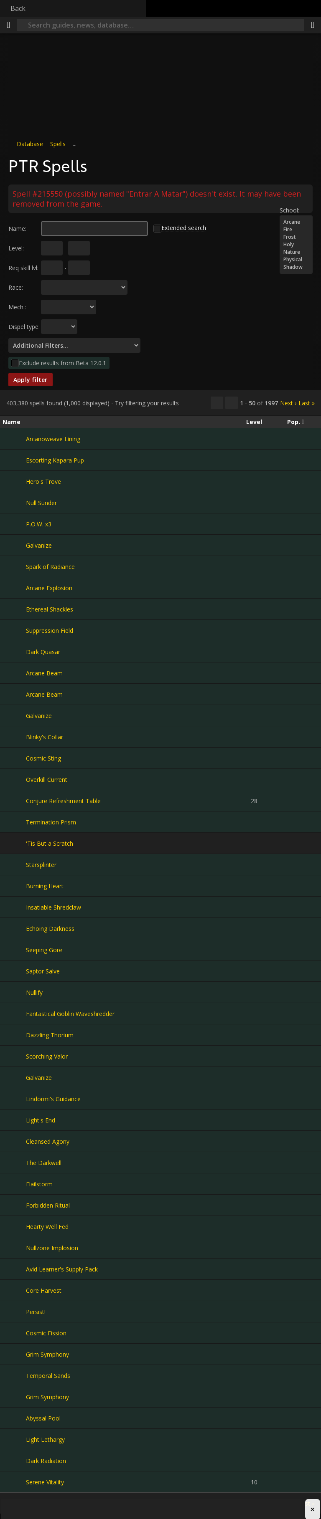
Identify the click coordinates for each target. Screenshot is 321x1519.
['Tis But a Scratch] (14, 843)
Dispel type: (24, 327)
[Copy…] (217, 403)
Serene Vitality (45, 1482)
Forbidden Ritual (48, 1205)
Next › (288, 403)
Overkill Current (46, 780)
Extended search (183, 228)
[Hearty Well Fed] (14, 1226)
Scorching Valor (47, 1056)
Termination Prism (51, 822)
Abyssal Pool (43, 1418)
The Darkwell (43, 1163)
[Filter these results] (231, 403)
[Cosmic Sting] (14, 758)
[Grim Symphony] (14, 1354)
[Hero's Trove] (14, 481)
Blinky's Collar (44, 737)
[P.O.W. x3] (14, 524)
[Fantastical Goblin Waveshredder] (14, 1013)
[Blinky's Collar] (14, 737)
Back (17, 8)
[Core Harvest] (14, 1290)
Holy (296, 244)
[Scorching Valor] (14, 1056)
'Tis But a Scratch (49, 843)
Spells (58, 144)
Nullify (34, 992)
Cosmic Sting (43, 758)
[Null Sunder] (14, 503)
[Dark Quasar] (14, 652)
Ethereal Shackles (49, 609)
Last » (306, 403)
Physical (296, 259)
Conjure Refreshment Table (63, 801)
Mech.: (17, 307)
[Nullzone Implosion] (14, 1248)
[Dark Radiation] (14, 1460)
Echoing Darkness (50, 929)
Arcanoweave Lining (53, 439)
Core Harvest (43, 1290)
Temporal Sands (48, 1376)
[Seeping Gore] (14, 950)
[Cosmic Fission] (14, 1333)
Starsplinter (41, 865)
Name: (17, 229)
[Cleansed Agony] (14, 1141)
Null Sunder (41, 503)
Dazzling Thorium (50, 1035)
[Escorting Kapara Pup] (14, 460)
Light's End (40, 1120)
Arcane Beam (44, 673)
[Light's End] (14, 1120)
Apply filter (30, 380)
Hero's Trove (43, 481)
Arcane (296, 222)
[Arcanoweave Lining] (14, 439)
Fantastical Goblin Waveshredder (70, 1014)
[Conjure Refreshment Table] (14, 801)
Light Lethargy (45, 1439)
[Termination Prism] (14, 822)
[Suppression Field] (14, 630)
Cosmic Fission (46, 1333)
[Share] (312, 25)
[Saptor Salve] (14, 971)
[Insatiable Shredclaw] (14, 907)
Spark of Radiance (50, 567)
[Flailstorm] (14, 1184)
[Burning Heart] (14, 886)
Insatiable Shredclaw (53, 907)
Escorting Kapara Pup (55, 460)
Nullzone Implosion (52, 1248)
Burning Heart (45, 886)
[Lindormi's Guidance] (14, 1099)
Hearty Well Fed (47, 1227)
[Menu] (8, 25)
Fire (296, 229)
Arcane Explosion (49, 588)
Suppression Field (49, 630)
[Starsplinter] (14, 864)
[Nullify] (14, 992)
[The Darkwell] (14, 1162)
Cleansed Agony (47, 1141)
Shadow (296, 267)
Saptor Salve (43, 971)
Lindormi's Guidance (53, 1099)
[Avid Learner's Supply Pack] (14, 1269)
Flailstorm (39, 1184)
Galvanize (39, 545)
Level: (16, 248)
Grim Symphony (47, 1354)
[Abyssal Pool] (14, 1418)
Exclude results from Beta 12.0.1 (62, 363)
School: (289, 210)
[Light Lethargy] (14, 1439)
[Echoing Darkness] (14, 928)
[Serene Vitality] (14, 1482)
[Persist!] (14, 1311)
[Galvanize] (14, 545)
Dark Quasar (43, 652)
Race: (15, 287)
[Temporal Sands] (14, 1375)
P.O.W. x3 (38, 524)
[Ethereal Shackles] (14, 609)
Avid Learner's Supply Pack (62, 1269)
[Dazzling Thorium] (14, 1035)
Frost (296, 237)
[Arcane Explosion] (14, 588)
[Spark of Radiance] (14, 566)
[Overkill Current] (14, 779)
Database (30, 144)
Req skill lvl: (23, 268)
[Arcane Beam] (14, 673)
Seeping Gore (44, 950)
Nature (296, 252)
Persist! (36, 1312)
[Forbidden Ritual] (14, 1205)
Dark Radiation (46, 1461)
